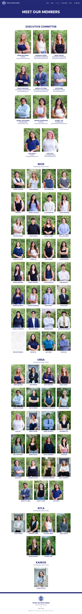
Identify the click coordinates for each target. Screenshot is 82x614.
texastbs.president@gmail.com (23, 58)
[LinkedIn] (78, 3)
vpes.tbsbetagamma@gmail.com (41, 91)
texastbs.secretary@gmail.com (41, 123)
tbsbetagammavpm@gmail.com (41, 58)
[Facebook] (77, 3)
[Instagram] (75, 3)
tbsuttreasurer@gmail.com (59, 91)
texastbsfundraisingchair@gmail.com (59, 123)
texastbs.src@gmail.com (23, 123)
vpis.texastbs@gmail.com (22, 91)
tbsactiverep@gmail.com (50, 156)
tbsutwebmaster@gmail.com (32, 156)
